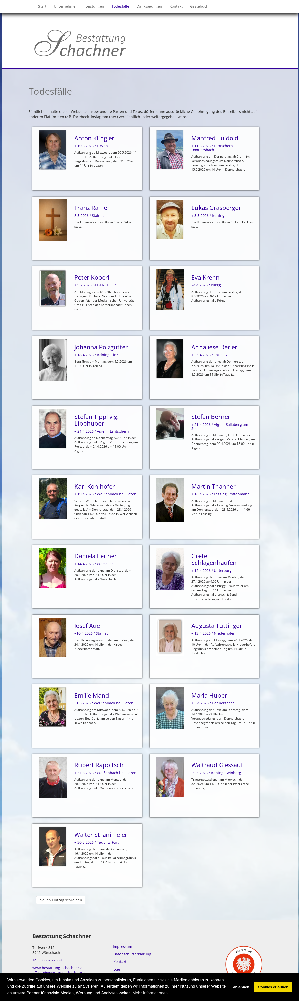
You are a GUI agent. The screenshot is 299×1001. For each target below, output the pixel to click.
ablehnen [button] (241, 987)
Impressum (122, 946)
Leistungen (94, 6)
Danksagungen (149, 6)
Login (118, 969)
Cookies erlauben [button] (273, 987)
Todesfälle (120, 6)
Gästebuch (199, 6)
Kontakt (176, 6)
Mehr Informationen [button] (150, 993)
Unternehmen (66, 6)
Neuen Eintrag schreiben (60, 900)
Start (42, 6)
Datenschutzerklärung (132, 954)
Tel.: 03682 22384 (47, 960)
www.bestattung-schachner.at (58, 967)
